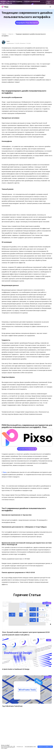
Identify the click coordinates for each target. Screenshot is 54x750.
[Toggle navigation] (50, 7)
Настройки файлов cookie (30, 746)
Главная (4, 34)
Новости (10, 34)
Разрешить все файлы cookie (45, 746)
